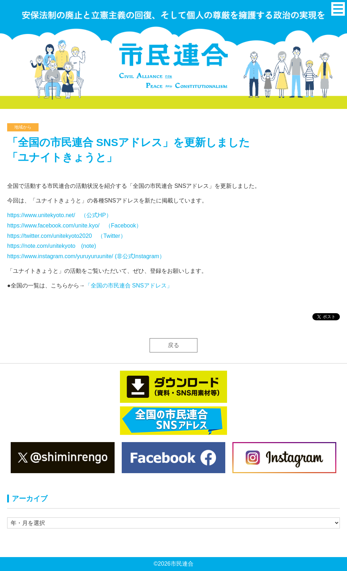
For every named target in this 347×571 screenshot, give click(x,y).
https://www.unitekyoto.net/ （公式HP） (59, 215)
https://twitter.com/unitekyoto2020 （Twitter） (66, 236)
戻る (173, 345)
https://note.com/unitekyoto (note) (51, 246)
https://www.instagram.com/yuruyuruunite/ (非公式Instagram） (86, 256)
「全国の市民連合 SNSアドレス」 (128, 285)
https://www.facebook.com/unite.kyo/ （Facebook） (74, 225)
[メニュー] (338, 9)
